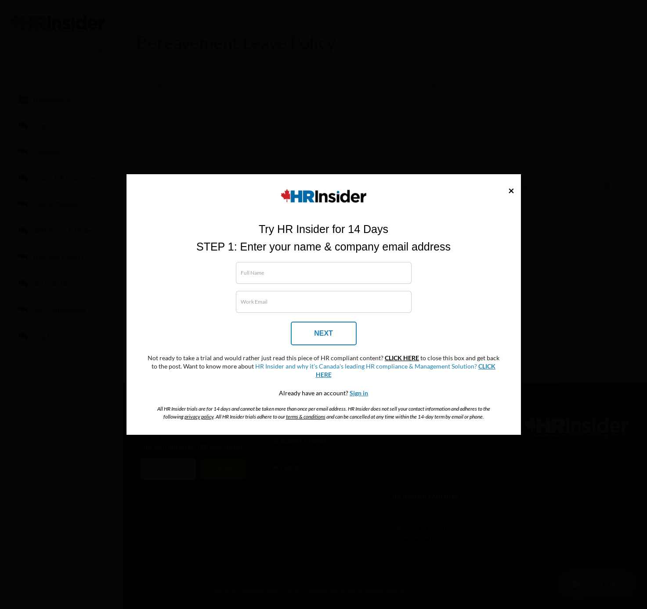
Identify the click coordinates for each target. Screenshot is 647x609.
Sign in (359, 393)
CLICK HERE (402, 358)
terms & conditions (305, 416)
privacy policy (198, 416)
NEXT (323, 333)
